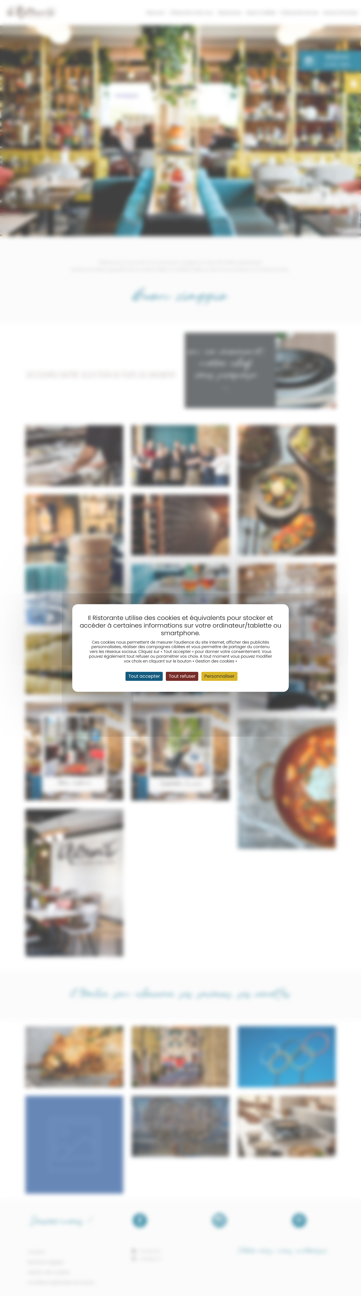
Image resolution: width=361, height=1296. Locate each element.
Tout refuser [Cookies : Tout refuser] (182, 676)
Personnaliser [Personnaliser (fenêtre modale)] (219, 676)
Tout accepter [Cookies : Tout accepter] (144, 676)
